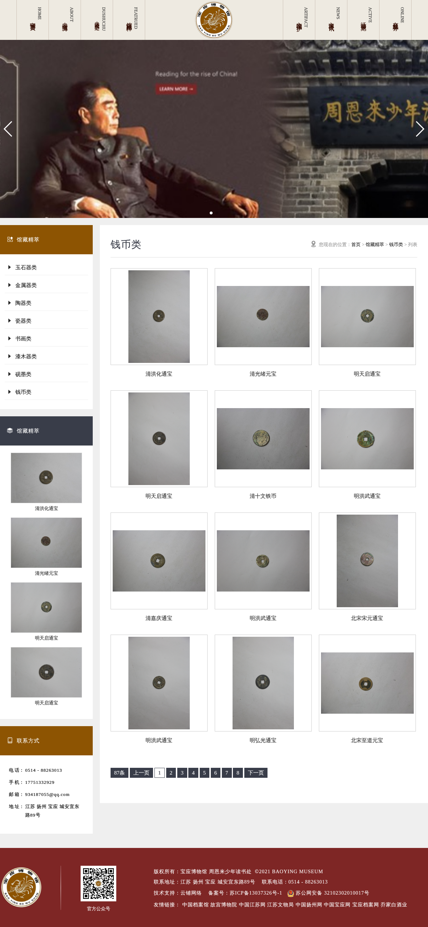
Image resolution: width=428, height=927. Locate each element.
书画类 (19, 338)
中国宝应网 (337, 904)
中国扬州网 (309, 904)
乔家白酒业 (394, 904)
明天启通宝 (46, 638)
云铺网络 (191, 893)
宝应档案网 (365, 904)
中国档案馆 (195, 904)
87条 (119, 773)
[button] (8, 129)
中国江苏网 (252, 904)
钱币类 (19, 392)
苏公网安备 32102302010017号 (328, 893)
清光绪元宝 (46, 573)
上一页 (141, 773)
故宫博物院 (223, 904)
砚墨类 (19, 374)
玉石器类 (22, 267)
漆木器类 (22, 356)
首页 (356, 244)
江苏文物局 (280, 904)
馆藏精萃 (375, 244)
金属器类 (22, 285)
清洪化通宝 (46, 508)
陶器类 (19, 303)
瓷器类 (19, 321)
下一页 (256, 773)
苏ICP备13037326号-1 (256, 893)
